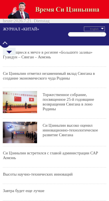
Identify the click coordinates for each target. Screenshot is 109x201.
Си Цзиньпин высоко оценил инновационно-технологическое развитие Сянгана (62, 55)
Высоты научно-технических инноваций (49, 74)
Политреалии (30, 25)
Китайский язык (97, 25)
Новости (18, 25)
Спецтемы (85, 25)
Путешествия (52, 25)
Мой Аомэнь (42, 90)
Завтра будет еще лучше (45, 82)
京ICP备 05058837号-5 (44, 158)
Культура (63, 25)
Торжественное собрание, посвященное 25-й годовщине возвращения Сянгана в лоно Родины (61, 42)
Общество (74, 25)
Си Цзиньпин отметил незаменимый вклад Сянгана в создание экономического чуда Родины (53, 31)
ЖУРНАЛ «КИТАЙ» (44, 10)
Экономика (41, 25)
